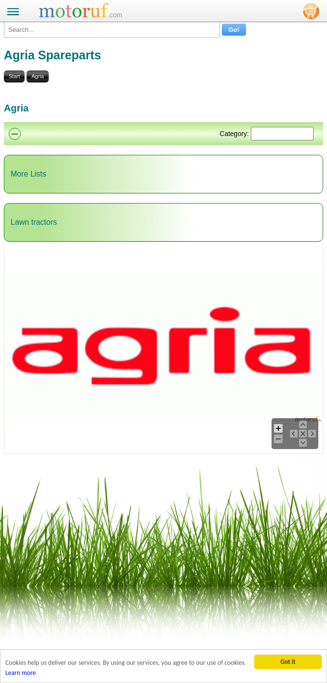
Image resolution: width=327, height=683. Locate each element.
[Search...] (112, 30)
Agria (37, 76)
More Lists (28, 174)
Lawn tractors (34, 222)
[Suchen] (282, 133)
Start (14, 76)
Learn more (20, 673)
